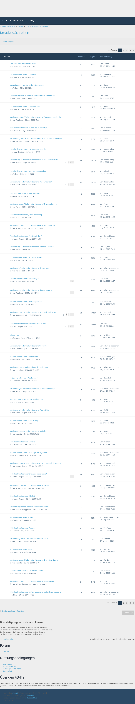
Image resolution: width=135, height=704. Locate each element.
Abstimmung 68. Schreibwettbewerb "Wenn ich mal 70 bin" (33, 312)
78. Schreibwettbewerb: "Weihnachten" (25, 106)
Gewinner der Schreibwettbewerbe (24, 63)
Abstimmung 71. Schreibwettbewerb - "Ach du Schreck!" (32, 246)
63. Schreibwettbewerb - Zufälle (22, 442)
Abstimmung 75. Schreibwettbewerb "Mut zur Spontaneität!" (34, 159)
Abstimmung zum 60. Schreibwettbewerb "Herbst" (30, 485)
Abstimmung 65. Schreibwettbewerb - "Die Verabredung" (32, 388)
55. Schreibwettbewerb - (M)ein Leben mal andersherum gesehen (36, 592)
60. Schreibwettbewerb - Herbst (22, 496)
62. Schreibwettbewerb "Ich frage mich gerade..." (29, 452)
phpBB (15, 693)
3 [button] (126, 50)
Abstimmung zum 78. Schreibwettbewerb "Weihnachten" (32, 96)
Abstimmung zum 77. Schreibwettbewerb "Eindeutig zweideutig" (35, 117)
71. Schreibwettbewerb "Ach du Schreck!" (26, 257)
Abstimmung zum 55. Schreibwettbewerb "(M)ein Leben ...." (33, 581)
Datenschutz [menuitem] (8, 671)
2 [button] (123, 50)
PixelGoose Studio (31, 698)
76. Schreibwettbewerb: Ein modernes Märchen (29, 149)
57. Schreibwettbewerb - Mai (21, 549)
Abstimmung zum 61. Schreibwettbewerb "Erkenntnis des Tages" (35, 463)
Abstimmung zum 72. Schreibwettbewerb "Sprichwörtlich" (33, 225)
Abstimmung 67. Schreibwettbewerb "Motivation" (29, 346)
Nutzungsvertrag (9, 666)
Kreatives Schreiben (14, 32)
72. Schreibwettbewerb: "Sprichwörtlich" (26, 236)
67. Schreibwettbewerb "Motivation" (24, 356)
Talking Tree (14, 335)
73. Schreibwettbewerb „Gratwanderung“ (26, 214)
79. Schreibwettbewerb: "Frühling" (23, 74)
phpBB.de (30, 695)
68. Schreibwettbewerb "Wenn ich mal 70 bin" (28, 323)
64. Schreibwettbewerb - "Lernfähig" (24, 420)
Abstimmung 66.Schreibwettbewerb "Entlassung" (29, 367)
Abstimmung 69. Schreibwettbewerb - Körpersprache (31, 290)
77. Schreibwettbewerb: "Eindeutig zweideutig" (28, 128)
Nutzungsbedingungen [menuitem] (12, 668)
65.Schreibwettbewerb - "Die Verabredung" (27, 399)
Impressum (7, 664)
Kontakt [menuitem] (6, 651)
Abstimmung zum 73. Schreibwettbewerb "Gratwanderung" (33, 204)
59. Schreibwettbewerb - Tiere (21, 517)
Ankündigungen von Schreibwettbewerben (27, 85)
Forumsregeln (8, 41)
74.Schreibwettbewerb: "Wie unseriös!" (25, 193)
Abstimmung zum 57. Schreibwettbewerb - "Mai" (29, 538)
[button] (133, 50)
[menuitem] (13, 21)
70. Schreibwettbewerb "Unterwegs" (24, 278)
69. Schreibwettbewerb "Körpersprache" (26, 301)
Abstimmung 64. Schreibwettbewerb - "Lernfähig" (29, 410)
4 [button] (130, 50)
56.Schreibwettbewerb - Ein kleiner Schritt (26, 570)
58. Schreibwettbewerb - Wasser (22, 528)
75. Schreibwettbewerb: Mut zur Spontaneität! (28, 171)
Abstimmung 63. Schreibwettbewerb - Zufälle (28, 431)
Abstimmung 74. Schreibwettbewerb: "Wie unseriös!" (31, 182)
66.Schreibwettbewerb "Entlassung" (24, 378)
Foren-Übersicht (6, 639)
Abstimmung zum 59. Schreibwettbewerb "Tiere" (29, 506)
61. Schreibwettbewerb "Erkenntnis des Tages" (28, 474)
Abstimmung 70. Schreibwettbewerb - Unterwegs (29, 268)
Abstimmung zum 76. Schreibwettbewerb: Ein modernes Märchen (36, 138)
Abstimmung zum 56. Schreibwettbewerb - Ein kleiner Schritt (34, 560)
